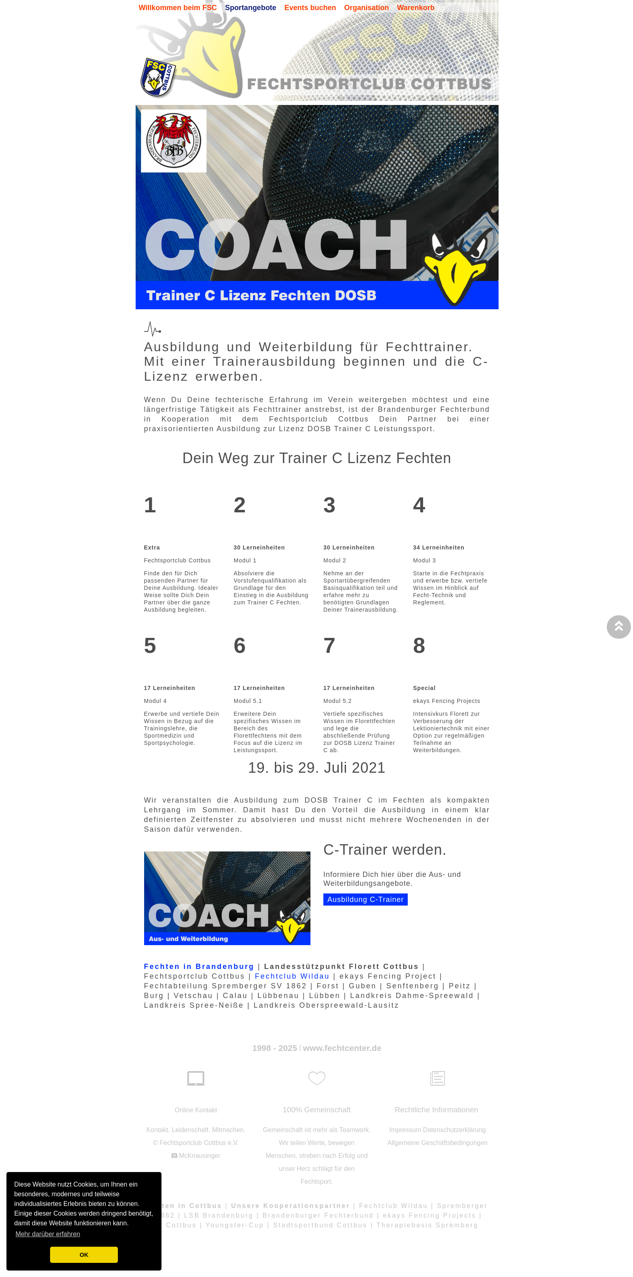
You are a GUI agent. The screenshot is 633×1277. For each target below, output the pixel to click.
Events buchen (310, 7)
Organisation (366, 7)
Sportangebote (250, 7)
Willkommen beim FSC (178, 7)
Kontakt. (158, 1129)
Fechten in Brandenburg (199, 966)
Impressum (405, 1129)
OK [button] (84, 1255)
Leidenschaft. (191, 1129)
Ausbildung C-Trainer (365, 899)
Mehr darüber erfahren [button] (47, 1234)
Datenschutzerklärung (454, 1129)
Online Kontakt (196, 1110)
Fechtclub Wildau (292, 976)
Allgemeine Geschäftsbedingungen (438, 1142)
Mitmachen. (228, 1129)
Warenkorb (415, 7)
